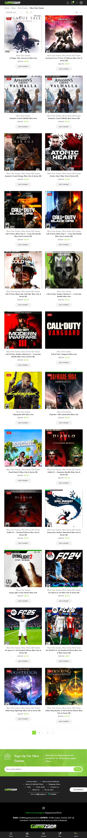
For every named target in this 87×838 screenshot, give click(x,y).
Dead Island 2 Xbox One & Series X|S (23, 475)
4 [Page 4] (47, 737)
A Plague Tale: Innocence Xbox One (23, 58)
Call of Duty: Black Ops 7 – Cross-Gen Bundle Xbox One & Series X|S (64, 236)
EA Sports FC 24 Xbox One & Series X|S (64, 596)
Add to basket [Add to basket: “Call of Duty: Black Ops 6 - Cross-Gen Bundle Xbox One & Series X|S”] (23, 246)
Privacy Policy (31, 786)
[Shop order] (13, 12)
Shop (13, 8)
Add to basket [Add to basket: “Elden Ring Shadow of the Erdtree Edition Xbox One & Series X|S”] (64, 726)
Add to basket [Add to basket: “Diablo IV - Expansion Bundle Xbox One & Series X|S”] (64, 486)
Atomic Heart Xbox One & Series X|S (63, 177)
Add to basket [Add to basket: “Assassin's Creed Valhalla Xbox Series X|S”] (64, 127)
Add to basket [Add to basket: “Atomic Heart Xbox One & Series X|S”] (64, 185)
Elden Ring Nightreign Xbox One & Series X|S (23, 714)
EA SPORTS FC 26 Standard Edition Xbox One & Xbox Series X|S (63, 655)
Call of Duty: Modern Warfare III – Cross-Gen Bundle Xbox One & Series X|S (23, 357)
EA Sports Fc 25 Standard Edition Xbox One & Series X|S (23, 655)
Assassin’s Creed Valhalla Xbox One (23, 118)
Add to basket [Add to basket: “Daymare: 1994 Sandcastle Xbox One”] (64, 425)
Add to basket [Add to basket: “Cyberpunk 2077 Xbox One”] (23, 425)
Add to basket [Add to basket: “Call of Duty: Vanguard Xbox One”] (64, 365)
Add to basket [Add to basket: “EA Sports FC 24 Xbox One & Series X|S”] (64, 604)
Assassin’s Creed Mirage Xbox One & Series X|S (23, 177)
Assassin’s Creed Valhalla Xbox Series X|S (64, 118)
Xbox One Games (23, 55)
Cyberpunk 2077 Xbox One (23, 417)
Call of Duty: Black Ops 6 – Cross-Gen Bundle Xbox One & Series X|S (23, 236)
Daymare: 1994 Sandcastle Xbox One (64, 417)
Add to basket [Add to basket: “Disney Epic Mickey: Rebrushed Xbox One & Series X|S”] (64, 546)
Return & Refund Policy (34, 789)
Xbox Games (23, 8)
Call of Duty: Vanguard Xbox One (64, 356)
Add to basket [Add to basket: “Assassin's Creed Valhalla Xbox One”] (23, 127)
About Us (35, 794)
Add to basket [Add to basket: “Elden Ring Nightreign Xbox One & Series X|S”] (23, 723)
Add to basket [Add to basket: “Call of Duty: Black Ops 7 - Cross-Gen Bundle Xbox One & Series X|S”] (64, 246)
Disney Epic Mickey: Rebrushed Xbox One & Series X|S (64, 536)
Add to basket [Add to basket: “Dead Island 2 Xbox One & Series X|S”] (23, 483)
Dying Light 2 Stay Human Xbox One (23, 596)
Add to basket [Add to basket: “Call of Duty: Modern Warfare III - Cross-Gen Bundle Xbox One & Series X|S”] (23, 367)
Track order (40, 791)
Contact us (54, 791)
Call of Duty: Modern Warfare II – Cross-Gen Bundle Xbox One (64, 296)
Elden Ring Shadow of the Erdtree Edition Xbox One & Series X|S (64, 716)
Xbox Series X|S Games (71, 55)
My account (49, 794)
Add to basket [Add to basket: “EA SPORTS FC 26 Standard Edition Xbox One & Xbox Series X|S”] (64, 665)
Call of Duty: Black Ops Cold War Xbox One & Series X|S (23, 296)
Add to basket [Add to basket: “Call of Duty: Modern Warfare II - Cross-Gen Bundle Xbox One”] (64, 306)
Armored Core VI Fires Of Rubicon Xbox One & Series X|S (64, 59)
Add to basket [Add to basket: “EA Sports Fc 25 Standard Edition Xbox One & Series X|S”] (23, 665)
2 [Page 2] (39, 737)
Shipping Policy (55, 789)
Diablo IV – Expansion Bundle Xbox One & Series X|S (64, 476)
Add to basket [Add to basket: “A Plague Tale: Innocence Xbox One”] (23, 67)
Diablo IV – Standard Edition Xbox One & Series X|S (23, 536)
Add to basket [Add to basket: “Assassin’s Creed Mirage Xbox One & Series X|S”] (23, 185)
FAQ (28, 791)
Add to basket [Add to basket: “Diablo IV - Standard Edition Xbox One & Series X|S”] (23, 546)
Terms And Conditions (51, 786)
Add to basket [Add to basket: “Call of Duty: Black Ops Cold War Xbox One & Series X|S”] (23, 306)
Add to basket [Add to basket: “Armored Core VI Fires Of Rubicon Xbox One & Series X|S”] (64, 69)
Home (6, 8)
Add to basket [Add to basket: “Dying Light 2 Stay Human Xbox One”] (23, 604)
